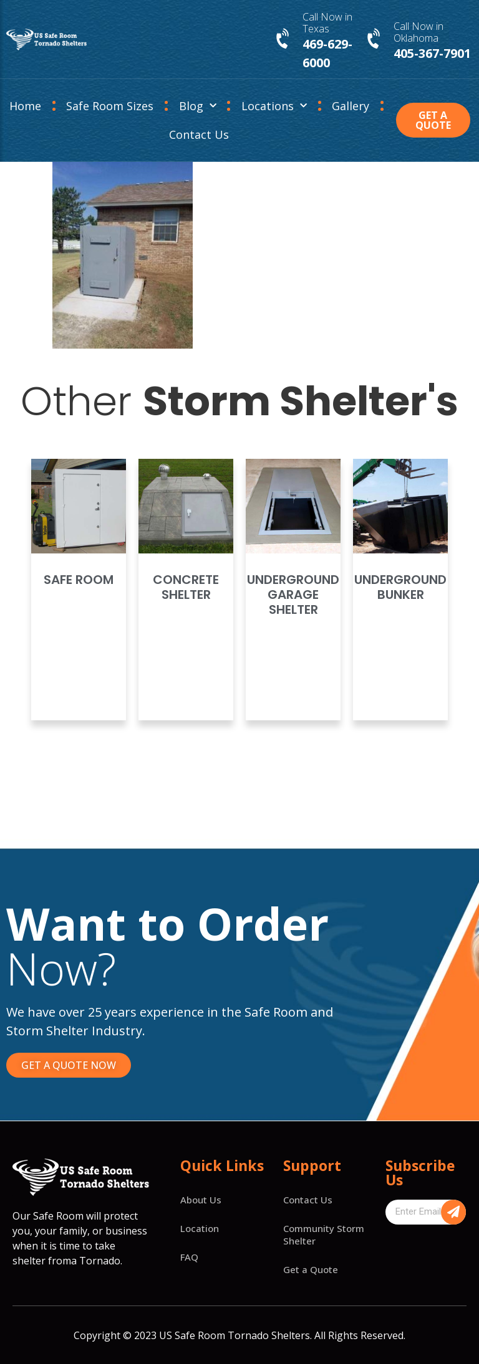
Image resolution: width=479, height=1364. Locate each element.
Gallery (350, 105)
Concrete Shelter (186, 587)
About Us (200, 1199)
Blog (197, 106)
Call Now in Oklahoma (418, 32)
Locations (274, 106)
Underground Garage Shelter (293, 594)
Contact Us (199, 134)
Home (25, 105)
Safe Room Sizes (109, 105)
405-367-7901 (432, 53)
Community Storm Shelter (323, 1234)
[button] (433, 120)
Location (199, 1228)
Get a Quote (310, 1269)
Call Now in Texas (327, 22)
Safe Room (79, 579)
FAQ (189, 1257)
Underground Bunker (400, 587)
